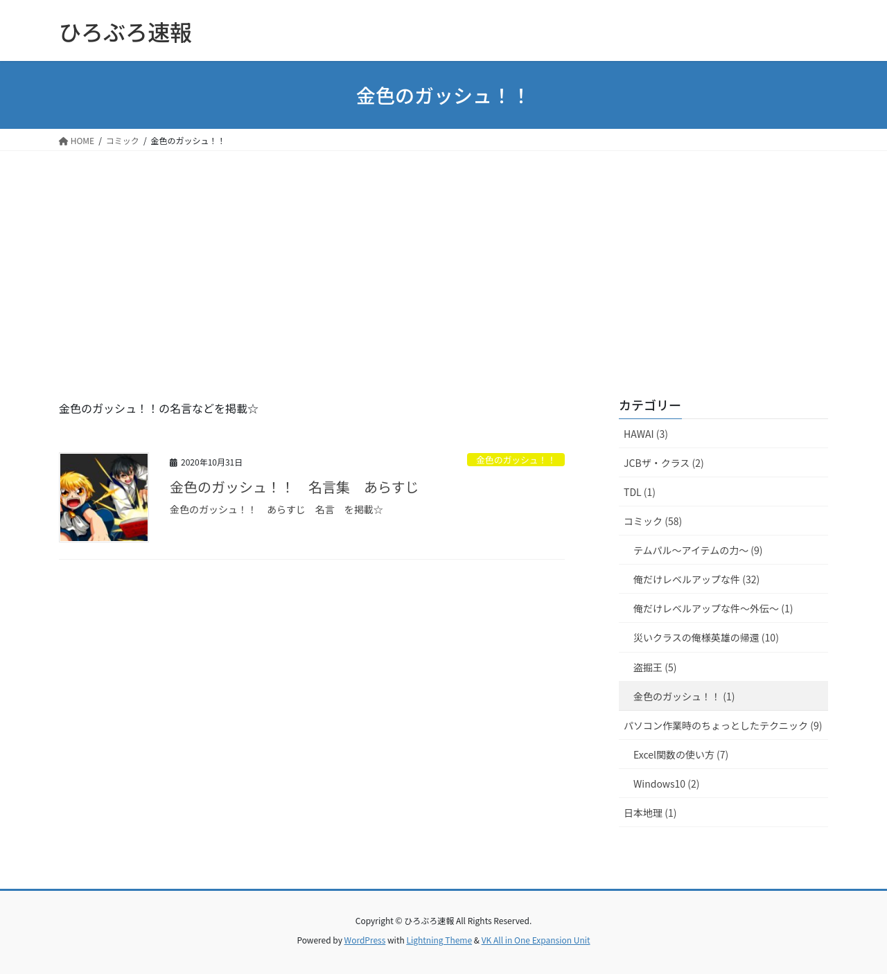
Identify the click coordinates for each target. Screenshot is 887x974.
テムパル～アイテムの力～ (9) (698, 550)
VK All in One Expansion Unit (536, 940)
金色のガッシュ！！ (516, 459)
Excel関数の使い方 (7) (680, 754)
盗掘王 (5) (654, 667)
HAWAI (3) (646, 434)
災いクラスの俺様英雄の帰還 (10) (706, 637)
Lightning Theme (439, 940)
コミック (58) (653, 521)
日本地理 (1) (650, 813)
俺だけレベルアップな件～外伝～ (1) (713, 608)
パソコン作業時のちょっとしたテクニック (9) (723, 725)
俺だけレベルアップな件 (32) (696, 579)
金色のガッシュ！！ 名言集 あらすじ (294, 487)
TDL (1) (640, 492)
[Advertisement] (443, 255)
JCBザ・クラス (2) (664, 463)
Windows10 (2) (666, 783)
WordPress (365, 940)
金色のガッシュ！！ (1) (684, 696)
